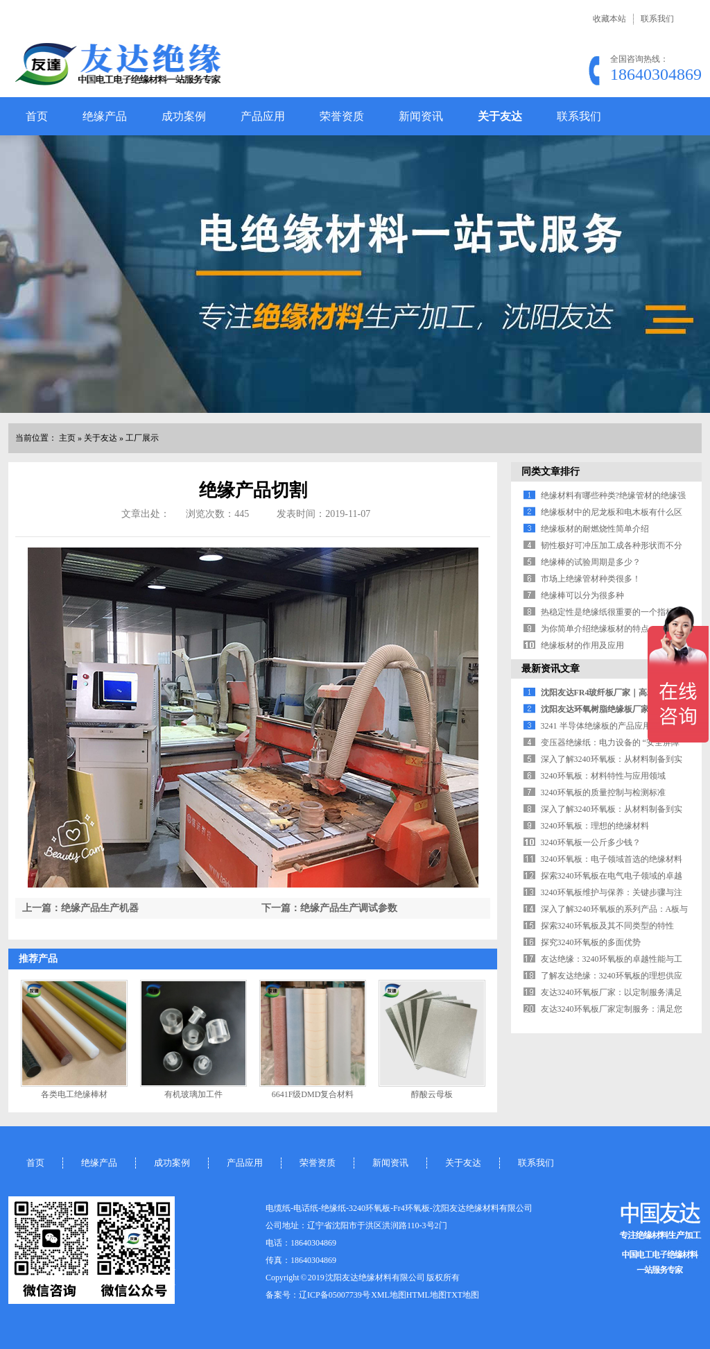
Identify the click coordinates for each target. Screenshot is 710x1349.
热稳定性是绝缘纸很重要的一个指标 (607, 612)
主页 (67, 438)
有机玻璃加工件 (193, 1094)
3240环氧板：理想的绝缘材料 (595, 826)
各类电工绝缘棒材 (74, 1094)
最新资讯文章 (550, 668)
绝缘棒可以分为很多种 (582, 595)
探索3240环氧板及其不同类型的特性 (607, 926)
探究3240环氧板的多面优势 (591, 942)
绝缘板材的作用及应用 (582, 645)
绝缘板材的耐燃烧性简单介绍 (595, 529)
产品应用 (263, 116)
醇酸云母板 (432, 1094)
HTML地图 (426, 1295)
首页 (37, 116)
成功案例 (184, 116)
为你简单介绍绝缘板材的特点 (595, 629)
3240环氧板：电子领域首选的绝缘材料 (611, 859)
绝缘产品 (105, 116)
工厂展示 (142, 438)
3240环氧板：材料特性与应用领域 (603, 776)
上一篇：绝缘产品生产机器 (80, 908)
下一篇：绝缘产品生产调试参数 (329, 908)
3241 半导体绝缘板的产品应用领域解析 (612, 726)
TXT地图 (463, 1295)
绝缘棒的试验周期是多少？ (591, 562)
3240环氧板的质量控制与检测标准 (603, 792)
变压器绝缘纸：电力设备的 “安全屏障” (612, 742)
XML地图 (388, 1295)
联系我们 (657, 19)
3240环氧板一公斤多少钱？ (591, 842)
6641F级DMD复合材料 (313, 1094)
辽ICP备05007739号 (334, 1295)
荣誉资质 (342, 116)
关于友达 (500, 116)
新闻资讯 (421, 116)
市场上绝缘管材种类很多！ (591, 579)
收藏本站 (609, 19)
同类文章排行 (550, 471)
